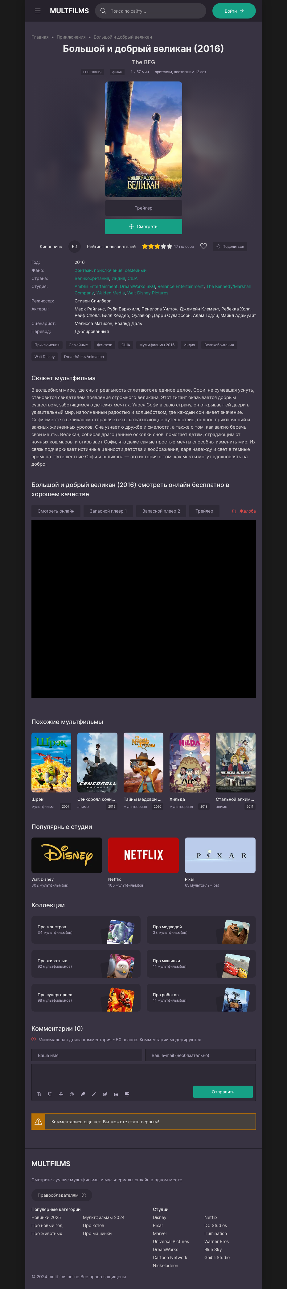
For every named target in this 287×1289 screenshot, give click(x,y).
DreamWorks (165, 1249)
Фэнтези (104, 345)
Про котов (93, 1225)
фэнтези (83, 270)
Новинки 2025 (46, 1217)
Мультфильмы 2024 (104, 1217)
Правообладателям (58, 1195)
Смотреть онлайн (56, 511)
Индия (118, 278)
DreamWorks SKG (137, 286)
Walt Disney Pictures (147, 292)
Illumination (215, 1233)
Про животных (46, 1233)
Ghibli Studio (217, 1257)
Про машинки (97, 1233)
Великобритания (92, 278)
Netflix (211, 1217)
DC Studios (215, 1225)
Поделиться (233, 246)
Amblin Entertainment (96, 286)
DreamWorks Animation (84, 356)
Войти (231, 11)
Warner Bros (216, 1241)
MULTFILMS (69, 11)
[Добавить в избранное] (203, 247)
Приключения (47, 345)
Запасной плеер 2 (161, 511)
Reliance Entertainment (181, 286)
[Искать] (103, 11)
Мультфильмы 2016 (156, 345)
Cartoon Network (170, 1257)
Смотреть (147, 226)
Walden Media (110, 292)
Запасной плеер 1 (108, 511)
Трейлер (144, 207)
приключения (108, 270)
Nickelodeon (165, 1265)
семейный (135, 270)
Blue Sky (213, 1249)
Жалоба (244, 511)
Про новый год (47, 1225)
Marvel (159, 1233)
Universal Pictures (171, 1241)
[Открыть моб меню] (37, 11)
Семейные (78, 345)
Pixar (158, 1225)
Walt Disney (45, 356)
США (132, 278)
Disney (159, 1217)
